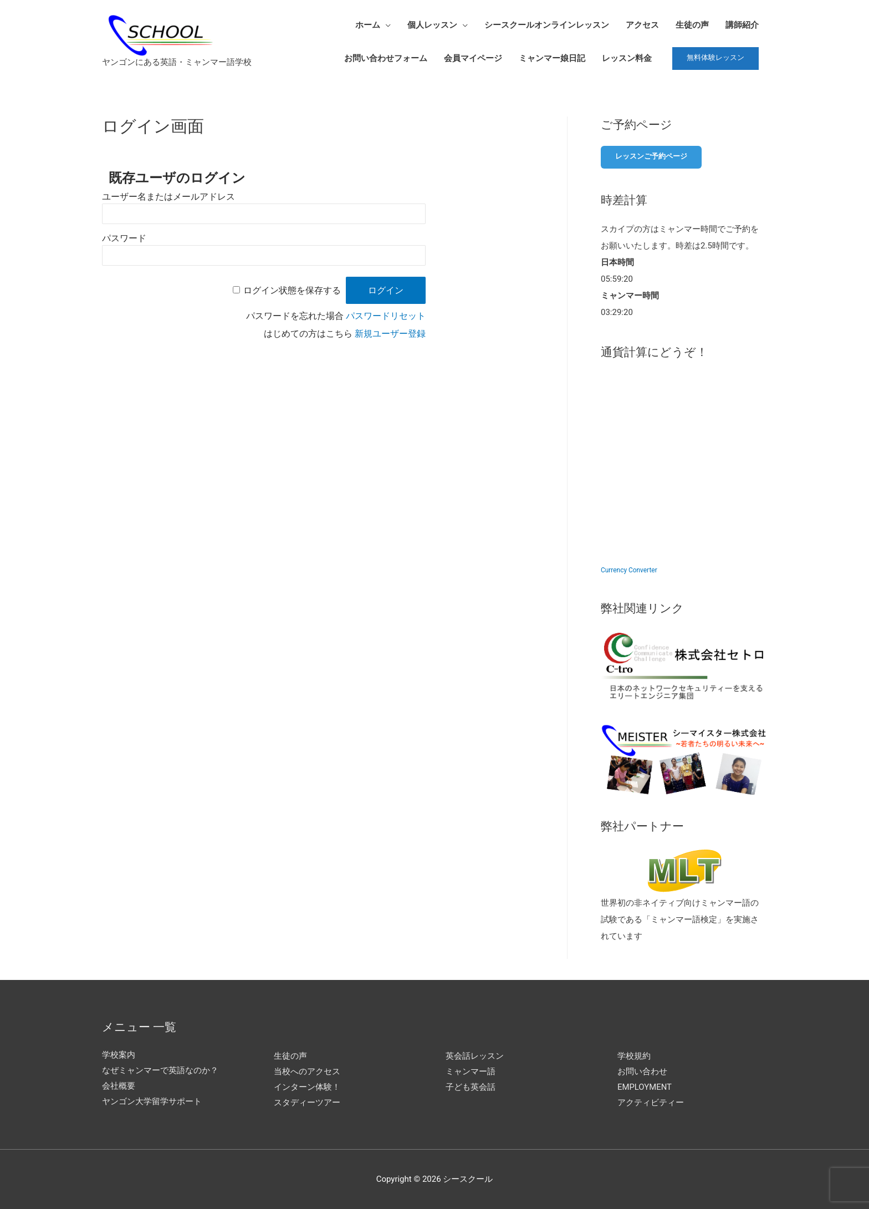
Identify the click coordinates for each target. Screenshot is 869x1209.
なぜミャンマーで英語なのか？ (160, 1070)
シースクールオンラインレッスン (546, 25)
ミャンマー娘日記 (552, 58)
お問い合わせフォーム (385, 58)
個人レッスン (432, 25)
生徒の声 (692, 25)
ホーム (367, 25)
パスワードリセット (386, 316)
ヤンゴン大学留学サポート (152, 1100)
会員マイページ (473, 58)
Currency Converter (629, 569)
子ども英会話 (470, 1086)
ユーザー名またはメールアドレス (168, 196)
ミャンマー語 (470, 1070)
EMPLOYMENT (644, 1086)
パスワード (124, 238)
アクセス (642, 25)
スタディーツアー (307, 1101)
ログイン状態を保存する (292, 290)
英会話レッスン (475, 1055)
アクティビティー (650, 1101)
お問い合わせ (642, 1070)
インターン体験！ (307, 1086)
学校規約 (634, 1055)
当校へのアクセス (307, 1070)
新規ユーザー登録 (390, 333)
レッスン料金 (627, 58)
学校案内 (118, 1054)
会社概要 (118, 1085)
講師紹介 (742, 25)
